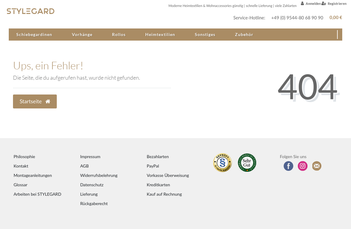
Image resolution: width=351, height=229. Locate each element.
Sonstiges (205, 34)
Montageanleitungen (33, 175)
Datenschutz (91, 184)
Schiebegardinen (34, 34)
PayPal (153, 165)
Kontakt (21, 165)
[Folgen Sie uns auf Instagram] (303, 166)
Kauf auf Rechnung (164, 194)
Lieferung (89, 194)
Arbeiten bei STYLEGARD (37, 194)
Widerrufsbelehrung (99, 175)
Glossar (20, 184)
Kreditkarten (158, 184)
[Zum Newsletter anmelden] (317, 166)
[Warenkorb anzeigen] (334, 17)
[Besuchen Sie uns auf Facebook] (288, 166)
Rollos (119, 34)
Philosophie (24, 156)
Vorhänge (82, 34)
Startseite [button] (35, 101)
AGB (84, 165)
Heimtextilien (160, 34)
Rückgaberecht (94, 203)
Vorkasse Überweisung (168, 175)
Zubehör (244, 34)
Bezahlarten (158, 156)
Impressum (90, 156)
